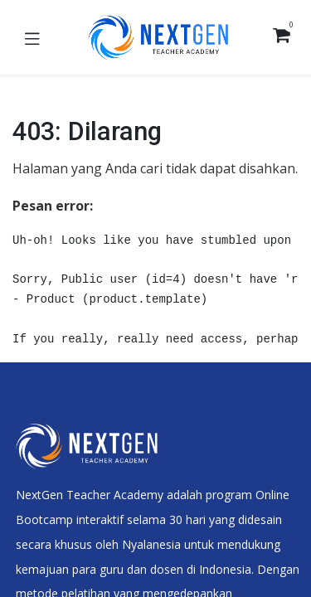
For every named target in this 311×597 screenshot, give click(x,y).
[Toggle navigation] (32, 37)
